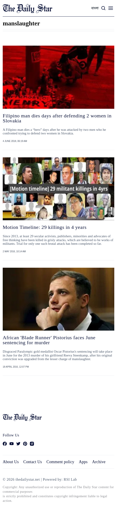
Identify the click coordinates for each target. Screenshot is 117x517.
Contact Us (32, 462)
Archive (98, 462)
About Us (11, 462)
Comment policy (60, 462)
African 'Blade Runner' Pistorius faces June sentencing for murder (49, 340)
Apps (83, 462)
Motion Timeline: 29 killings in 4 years (44, 227)
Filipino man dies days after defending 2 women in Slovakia (57, 118)
